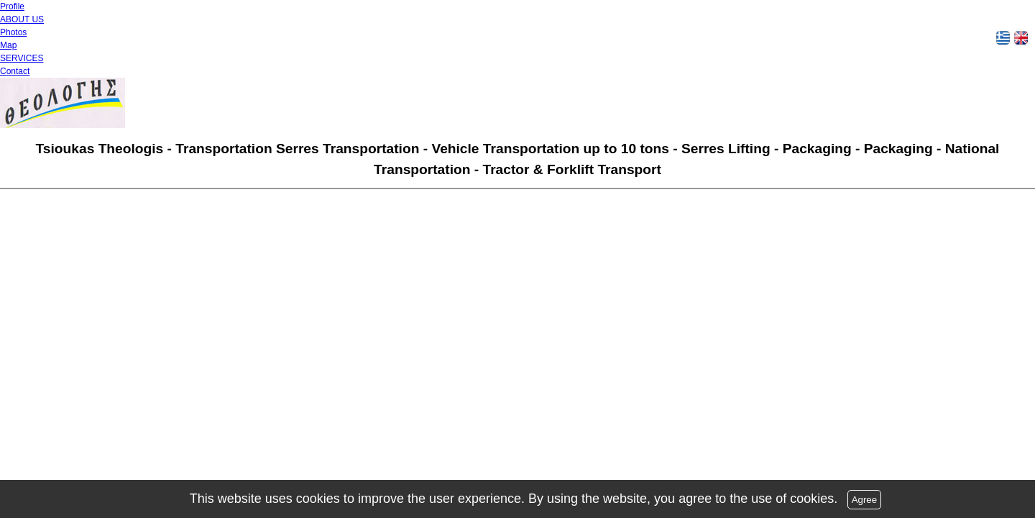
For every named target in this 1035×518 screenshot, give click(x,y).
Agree (865, 499)
